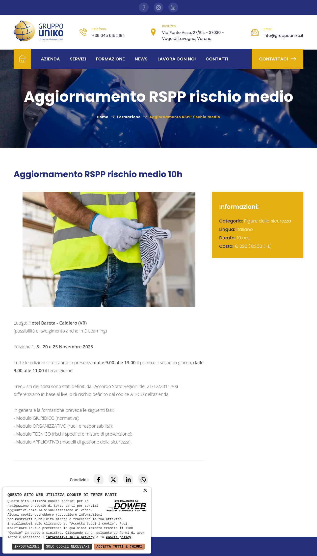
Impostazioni (26, 546)
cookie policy (118, 537)
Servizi (78, 59)
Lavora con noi (177, 59)
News (141, 59)
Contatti (217, 59)
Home (102, 116)
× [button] (145, 490)
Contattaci (277, 59)
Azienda (50, 59)
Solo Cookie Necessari (68, 546)
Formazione (110, 59)
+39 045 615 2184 (108, 35)
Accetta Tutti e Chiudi (119, 546)
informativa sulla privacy (70, 537)
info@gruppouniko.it (283, 35)
